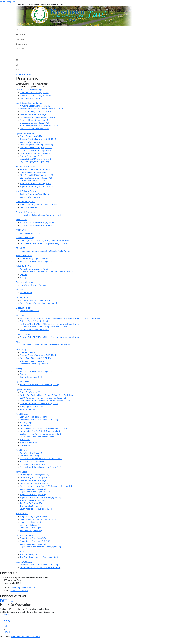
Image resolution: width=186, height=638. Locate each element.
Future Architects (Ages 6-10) (32, 180)
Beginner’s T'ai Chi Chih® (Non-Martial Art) (39, 419)
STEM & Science (23, 230)
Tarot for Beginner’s (28, 409)
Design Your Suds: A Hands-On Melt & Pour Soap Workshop (46, 271)
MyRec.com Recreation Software (25, 636)
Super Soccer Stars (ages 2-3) (33, 489)
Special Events (22, 381)
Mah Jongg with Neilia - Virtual (33, 406)
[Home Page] (22, 29)
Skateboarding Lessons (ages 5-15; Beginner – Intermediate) (47, 486)
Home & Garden (23, 334)
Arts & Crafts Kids (24, 255)
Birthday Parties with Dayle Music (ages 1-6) (39, 384)
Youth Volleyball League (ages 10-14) (36, 509)
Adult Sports (21, 450)
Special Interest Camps (26, 133)
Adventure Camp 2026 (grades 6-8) (35, 95)
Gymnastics (21, 551)
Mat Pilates (25, 439)
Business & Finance (24, 282)
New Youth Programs (25, 201)
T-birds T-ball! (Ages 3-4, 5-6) (32, 500)
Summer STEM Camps (26, 166)
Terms (6, 614)
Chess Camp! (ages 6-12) (31, 136)
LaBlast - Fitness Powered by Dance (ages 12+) (40, 434)
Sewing (23, 277)
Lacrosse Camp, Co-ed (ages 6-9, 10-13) (37, 117)
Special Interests (23, 389)
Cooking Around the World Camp (34, 194)
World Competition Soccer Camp (34, 128)
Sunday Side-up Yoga (29, 442)
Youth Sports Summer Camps (29, 103)
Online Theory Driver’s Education (34, 329)
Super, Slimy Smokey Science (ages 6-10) (38, 186)
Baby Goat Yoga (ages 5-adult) (33, 417)
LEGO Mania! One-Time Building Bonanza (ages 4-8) (43, 398)
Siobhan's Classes (24, 562)
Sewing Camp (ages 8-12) (31, 156)
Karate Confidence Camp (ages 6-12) (36, 114)
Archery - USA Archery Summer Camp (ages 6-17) (41, 108)
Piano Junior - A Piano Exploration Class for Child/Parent (45, 251)
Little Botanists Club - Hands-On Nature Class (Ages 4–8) (45, 400)
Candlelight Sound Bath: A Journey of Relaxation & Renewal (46, 240)
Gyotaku (23, 274)
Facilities (20, 39)
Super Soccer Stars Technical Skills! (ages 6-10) (40, 497)
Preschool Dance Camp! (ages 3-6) (35, 120)
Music (18, 342)
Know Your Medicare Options (33, 285)
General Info (21, 44)
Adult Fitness (22, 414)
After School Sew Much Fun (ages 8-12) (37, 261)
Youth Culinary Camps (26, 191)
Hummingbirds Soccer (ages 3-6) (34, 474)
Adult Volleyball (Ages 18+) (31, 453)
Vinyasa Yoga (26, 445)
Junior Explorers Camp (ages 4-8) (34, 92)
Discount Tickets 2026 (29, 310)
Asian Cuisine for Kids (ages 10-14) (35, 300)
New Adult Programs (25, 212)
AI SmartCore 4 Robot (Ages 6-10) (35, 169)
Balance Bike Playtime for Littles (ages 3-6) (38, 204)
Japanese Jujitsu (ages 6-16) (32, 522)
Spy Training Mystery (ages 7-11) (34, 161)
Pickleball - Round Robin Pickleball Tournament (41, 458)
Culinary (19, 289)
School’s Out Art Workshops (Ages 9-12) (37, 225)
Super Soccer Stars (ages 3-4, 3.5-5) (35, 491)
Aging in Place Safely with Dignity (34, 321)
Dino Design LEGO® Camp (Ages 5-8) (36, 144)
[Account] (22, 53)
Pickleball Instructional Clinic (32, 464)
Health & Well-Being (25, 237)
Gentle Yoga (25, 425)
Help (6, 626)
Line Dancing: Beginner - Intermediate (37, 436)
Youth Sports (22, 472)
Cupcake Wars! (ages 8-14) (31, 142)
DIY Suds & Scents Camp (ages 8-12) (36, 147)
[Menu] (17, 69)
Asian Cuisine (26, 292)
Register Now (25, 74)
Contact (19, 48)
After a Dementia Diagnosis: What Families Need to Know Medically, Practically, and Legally (60, 318)
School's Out (21, 219)
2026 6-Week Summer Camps (29, 89)
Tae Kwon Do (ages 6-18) (31, 503)
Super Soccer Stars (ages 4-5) (33, 494)
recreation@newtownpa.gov (22, 587)
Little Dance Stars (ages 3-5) (32, 361)
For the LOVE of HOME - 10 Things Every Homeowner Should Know (49, 324)
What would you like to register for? (32, 83)
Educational (21, 315)
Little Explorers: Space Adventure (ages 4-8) (39, 403)
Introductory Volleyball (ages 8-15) (35, 477)
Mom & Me (21, 248)
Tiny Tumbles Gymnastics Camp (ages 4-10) (39, 125)
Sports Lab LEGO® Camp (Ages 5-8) (35, 159)
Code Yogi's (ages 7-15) (30, 233)
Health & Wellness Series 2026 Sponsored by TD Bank (43, 243)
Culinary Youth (22, 297)
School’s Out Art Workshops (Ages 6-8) (37, 222)
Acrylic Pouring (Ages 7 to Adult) (34, 258)
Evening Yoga (26, 422)
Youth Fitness (22, 513)
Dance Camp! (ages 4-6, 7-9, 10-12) (35, 111)
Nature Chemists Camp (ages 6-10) (35, 150)
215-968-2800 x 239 (19, 590)
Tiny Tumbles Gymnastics (31, 506)
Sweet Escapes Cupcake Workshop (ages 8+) (39, 303)
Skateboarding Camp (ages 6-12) (34, 123)
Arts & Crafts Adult (24, 266)
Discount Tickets (23, 307)
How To (7, 632)
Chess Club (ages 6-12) (30, 392)
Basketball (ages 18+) (29, 455)
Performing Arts (23, 349)
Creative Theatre (27, 352)
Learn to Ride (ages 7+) (30, 207)
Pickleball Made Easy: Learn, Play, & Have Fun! (40, 215)
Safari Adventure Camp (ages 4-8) (35, 153)
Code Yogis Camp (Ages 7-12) (33, 172)
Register (19, 34)
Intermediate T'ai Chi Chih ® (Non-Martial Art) (40, 431)
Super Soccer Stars (24, 535)
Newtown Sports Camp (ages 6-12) (35, 106)
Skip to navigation (8, 1)
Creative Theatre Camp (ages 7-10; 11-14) (38, 139)
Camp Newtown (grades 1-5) (32, 98)
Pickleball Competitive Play (32, 461)
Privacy (7, 620)
